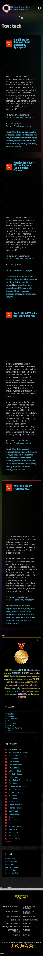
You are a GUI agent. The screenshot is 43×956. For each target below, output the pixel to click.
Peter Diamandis (12, 718)
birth (29, 458)
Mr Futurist (9, 864)
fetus (20, 460)
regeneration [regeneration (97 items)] (20, 691)
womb (23, 469)
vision (20, 146)
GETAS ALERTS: (27, 911)
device (15, 614)
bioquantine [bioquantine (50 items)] (7, 673)
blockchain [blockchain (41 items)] (13, 676)
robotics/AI (9, 285)
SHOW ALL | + (8, 841)
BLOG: (24, 916)
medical (28, 463)
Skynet (8, 730)
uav (14, 623)
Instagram (29, 117)
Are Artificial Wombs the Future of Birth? (25, 314)
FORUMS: (15, 935)
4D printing (9, 716)
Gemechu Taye (15, 771)
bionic (31, 276)
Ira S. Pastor (14, 835)
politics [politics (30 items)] (32, 689)
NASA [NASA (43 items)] (22, 689)
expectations (9, 140)
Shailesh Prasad (15, 765)
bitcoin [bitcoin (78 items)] (6, 676)
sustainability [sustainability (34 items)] (13, 694)
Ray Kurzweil (10, 723)
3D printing (9, 714)
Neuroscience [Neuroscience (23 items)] (27, 689)
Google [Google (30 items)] (30, 679)
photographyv (10, 620)
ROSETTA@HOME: (13, 930)
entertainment (27, 132)
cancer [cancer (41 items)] (24, 676)
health (35, 452)
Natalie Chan (14, 814)
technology (23, 143)
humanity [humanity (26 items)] (19, 682)
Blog (21, 18)
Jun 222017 (9, 315)
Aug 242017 (9, 167)
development (9, 460)
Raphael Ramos (15, 808)
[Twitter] (17, 946)
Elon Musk (9, 726)
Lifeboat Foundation (16, 943)
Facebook (18, 117)
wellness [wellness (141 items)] (22, 697)
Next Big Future (11, 867)
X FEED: (8, 916)
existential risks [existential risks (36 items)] (8, 679)
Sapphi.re (38, 943)
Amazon (28, 611)
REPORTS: (26, 923)
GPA (30, 140)
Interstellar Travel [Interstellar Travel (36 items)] (11, 686)
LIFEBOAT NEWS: (28, 906)
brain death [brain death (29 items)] (19, 676)
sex (12, 455)
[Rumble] (31, 946)
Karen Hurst (13, 777)
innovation (13, 143)
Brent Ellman (14, 820)
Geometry (15, 288)
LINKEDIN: (7, 911)
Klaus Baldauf (14, 789)
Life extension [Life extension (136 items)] (31, 685)
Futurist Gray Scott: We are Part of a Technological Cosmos (24, 167)
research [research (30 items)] (29, 691)
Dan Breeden (14, 762)
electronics (9, 279)
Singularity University (13, 728)
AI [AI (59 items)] (11, 670)
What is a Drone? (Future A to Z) (23, 487)
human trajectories (27, 135)
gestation (14, 463)
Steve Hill (12, 817)
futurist (26, 140)
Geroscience (10, 859)
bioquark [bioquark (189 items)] (16, 673)
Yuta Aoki (13, 795)
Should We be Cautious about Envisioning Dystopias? (21, 44)
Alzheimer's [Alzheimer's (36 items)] (15, 670)
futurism (18, 135)
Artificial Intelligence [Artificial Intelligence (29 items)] (34, 670)
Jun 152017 (9, 488)
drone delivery (26, 614)
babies (17, 458)
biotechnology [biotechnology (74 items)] (35, 673)
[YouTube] (26, 946)
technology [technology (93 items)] (22, 694)
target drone (23, 620)
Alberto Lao (13, 802)
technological (10, 294)
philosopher (9, 291)
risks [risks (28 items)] (32, 691)
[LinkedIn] (22, 946)
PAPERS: (25, 930)
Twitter (9, 117)
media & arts (16, 282)
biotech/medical (11, 452)
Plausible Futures (12, 870)
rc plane (17, 620)
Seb (10, 823)
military (27, 608)
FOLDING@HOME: (7, 926)
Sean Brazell (14, 811)
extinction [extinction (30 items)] (16, 679)
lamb (23, 463)
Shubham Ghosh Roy (17, 756)
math (29, 288)
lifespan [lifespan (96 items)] (7, 688)
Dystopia (34, 138)
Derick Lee (13, 799)
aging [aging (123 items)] (7, 670)
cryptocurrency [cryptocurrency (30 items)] (30, 676)
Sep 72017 (8, 44)
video (33, 294)
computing (9, 608)
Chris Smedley (14, 839)
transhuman (9, 146)
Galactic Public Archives (28, 617)
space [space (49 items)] (7, 694)
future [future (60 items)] (21, 679)
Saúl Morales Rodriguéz (18, 752)
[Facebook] (12, 946)
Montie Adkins (14, 832)
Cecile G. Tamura (16, 792)
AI (24, 611)
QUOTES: (25, 935)
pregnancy (9, 466)
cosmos (20, 285)
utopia (16, 146)
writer (7, 297)
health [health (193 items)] (36, 679)
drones (15, 608)
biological (26, 276)
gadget (18, 617)
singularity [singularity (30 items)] (36, 691)
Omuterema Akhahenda (18, 786)
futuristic (8, 288)
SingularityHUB (11, 873)
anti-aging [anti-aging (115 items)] (24, 670)
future (16, 140)
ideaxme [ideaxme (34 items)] (24, 682)
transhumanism (22, 138)
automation (26, 605)
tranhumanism (32, 143)
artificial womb (10, 458)
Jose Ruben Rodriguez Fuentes (21, 780)
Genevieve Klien (15, 749)
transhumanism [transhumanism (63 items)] (33, 694)
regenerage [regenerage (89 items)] (10, 691)
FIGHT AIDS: (9, 923)
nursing (33, 463)
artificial (30, 455)
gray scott (24, 288)
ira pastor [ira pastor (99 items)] (20, 685)
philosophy (13, 138)
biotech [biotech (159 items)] (25, 673)
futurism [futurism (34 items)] (26, 679)
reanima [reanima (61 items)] (37, 688)
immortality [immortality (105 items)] (32, 682)
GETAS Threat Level (21, 898)
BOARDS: (25, 920)
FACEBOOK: (6, 906)
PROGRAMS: (26, 926)
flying (13, 617)
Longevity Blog (11, 861)
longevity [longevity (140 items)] (15, 688)
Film (32, 614)
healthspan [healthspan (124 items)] (12, 682)
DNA (7, 721)
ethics (34, 132)
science (23, 291)
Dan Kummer (14, 783)
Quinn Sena (13, 759)
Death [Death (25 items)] (39, 676)
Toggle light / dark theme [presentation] (39, 8)
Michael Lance (15, 826)
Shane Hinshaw (15, 805)
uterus (15, 469)
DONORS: (13, 920)
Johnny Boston (16, 132)
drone (19, 614)
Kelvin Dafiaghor (15, 774)
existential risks (10, 135)
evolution (16, 279)
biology (25, 458)
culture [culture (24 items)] (35, 676)
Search (38, 640)
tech (18, 143)
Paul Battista (14, 768)
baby (21, 458)
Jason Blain (13, 829)
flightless (8, 617)
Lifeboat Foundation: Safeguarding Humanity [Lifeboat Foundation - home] (16, 8)
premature (16, 466)
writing (12, 297)
